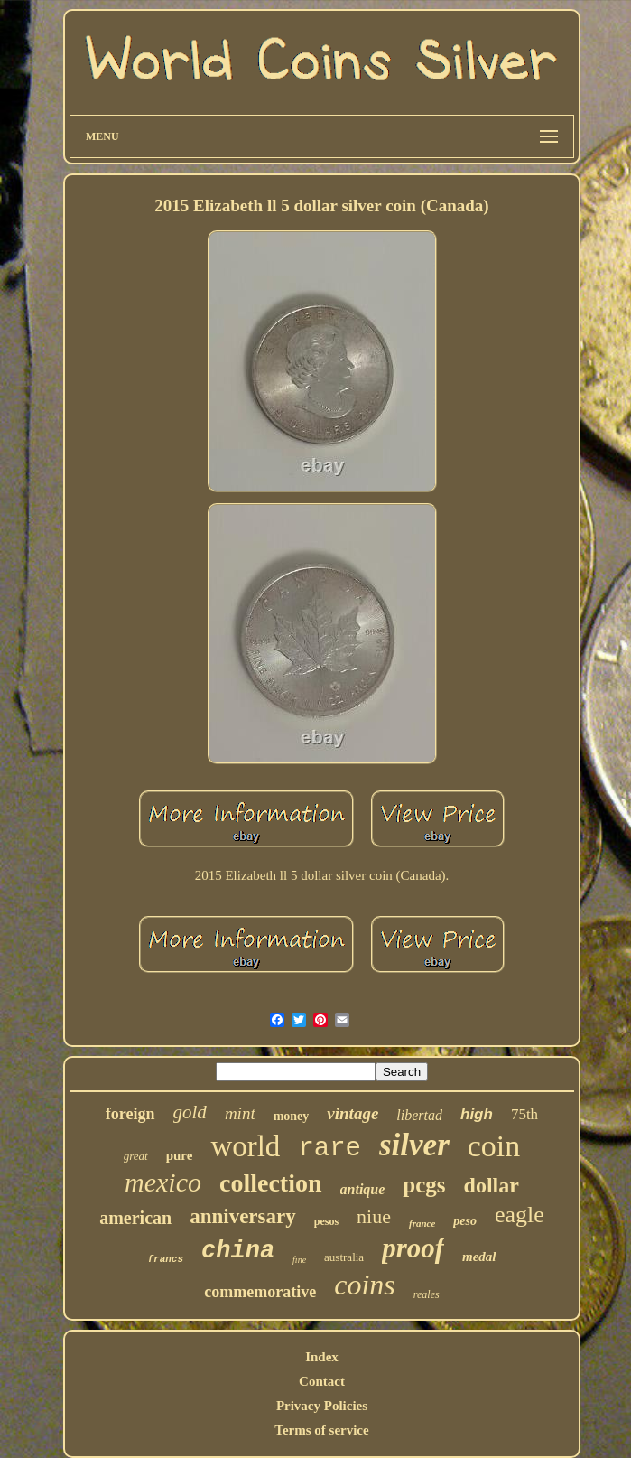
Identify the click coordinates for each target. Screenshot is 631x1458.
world (245, 1146)
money (292, 1116)
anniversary (243, 1216)
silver (414, 1145)
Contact (322, 1381)
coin (494, 1146)
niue (374, 1216)
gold (190, 1112)
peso (465, 1221)
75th (524, 1114)
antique (362, 1189)
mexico (163, 1182)
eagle (519, 1214)
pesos (326, 1221)
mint (240, 1113)
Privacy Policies (321, 1405)
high (476, 1114)
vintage (352, 1113)
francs (165, 1259)
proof (413, 1248)
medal (479, 1256)
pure (179, 1155)
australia (344, 1257)
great (136, 1156)
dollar (491, 1185)
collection (270, 1183)
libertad (419, 1115)
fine (299, 1260)
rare (329, 1149)
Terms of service (321, 1430)
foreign (130, 1114)
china (237, 1251)
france (422, 1223)
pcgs (424, 1185)
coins (364, 1284)
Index (322, 1357)
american (135, 1218)
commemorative (260, 1292)
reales (426, 1294)
